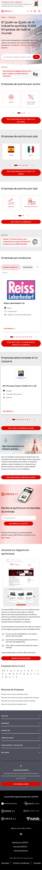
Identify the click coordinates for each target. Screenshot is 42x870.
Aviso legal (5, 863)
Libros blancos (7, 738)
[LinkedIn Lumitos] (21, 834)
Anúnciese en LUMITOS (20, 842)
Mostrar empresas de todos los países (21, 172)
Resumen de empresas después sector (14, 694)
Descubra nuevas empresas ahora (21, 477)
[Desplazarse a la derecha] (37, 267)
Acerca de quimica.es (21, 850)
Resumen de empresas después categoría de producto (20, 697)
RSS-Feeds (5, 752)
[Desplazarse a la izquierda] (34, 267)
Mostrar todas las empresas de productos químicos (21, 343)
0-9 (3, 670)
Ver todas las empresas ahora (21, 428)
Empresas (5, 723)
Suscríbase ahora (21, 784)
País (24, 45)
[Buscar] (28, 11)
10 (31, 336)
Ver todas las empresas (21, 222)
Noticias (4, 716)
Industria (16, 45)
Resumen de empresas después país (13, 704)
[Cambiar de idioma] (34, 11)
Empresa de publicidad (21, 658)
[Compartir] (31, 11)
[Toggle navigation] (39, 11)
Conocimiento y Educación (12, 745)
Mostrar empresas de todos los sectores (21, 120)
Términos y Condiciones (21, 863)
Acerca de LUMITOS (20, 846)
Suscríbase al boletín (18, 524)
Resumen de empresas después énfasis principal (18, 701)
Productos (5, 730)
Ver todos (7, 538)
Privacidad (37, 863)
